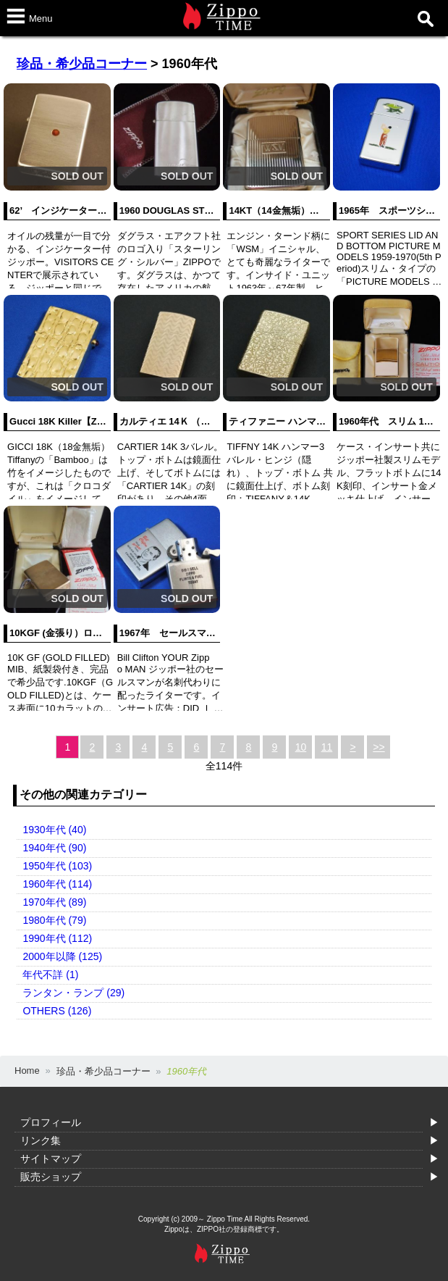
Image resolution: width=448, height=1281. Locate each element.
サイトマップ (50, 1158)
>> (378, 747)
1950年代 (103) (57, 866)
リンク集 (40, 1140)
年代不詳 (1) (50, 974)
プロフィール (50, 1122)
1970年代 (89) (54, 902)
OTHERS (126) (56, 1011)
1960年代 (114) (57, 884)
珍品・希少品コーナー (82, 64)
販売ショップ (50, 1176)
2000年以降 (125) (62, 956)
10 (301, 747)
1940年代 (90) (54, 848)
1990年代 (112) (57, 938)
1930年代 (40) (54, 829)
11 (327, 747)
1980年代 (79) (54, 920)
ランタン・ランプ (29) (73, 992)
